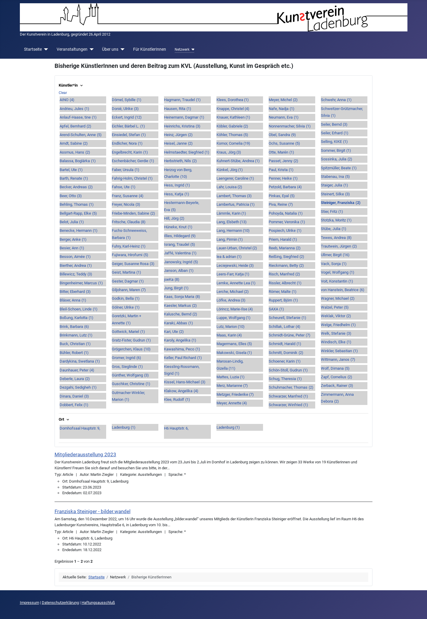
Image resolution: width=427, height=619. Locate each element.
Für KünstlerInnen (149, 49)
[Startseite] (45, 49)
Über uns (110, 49)
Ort (64, 419)
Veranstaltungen (72, 49)
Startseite (33, 49)
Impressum (29, 602)
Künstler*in (71, 85)
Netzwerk (182, 49)
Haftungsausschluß (98, 602)
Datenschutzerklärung (60, 602)
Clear (63, 93)
